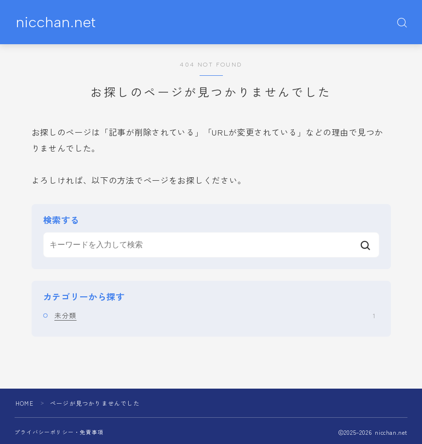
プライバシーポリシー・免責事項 (59, 432)
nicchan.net (56, 23)
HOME (25, 403)
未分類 (214, 315)
